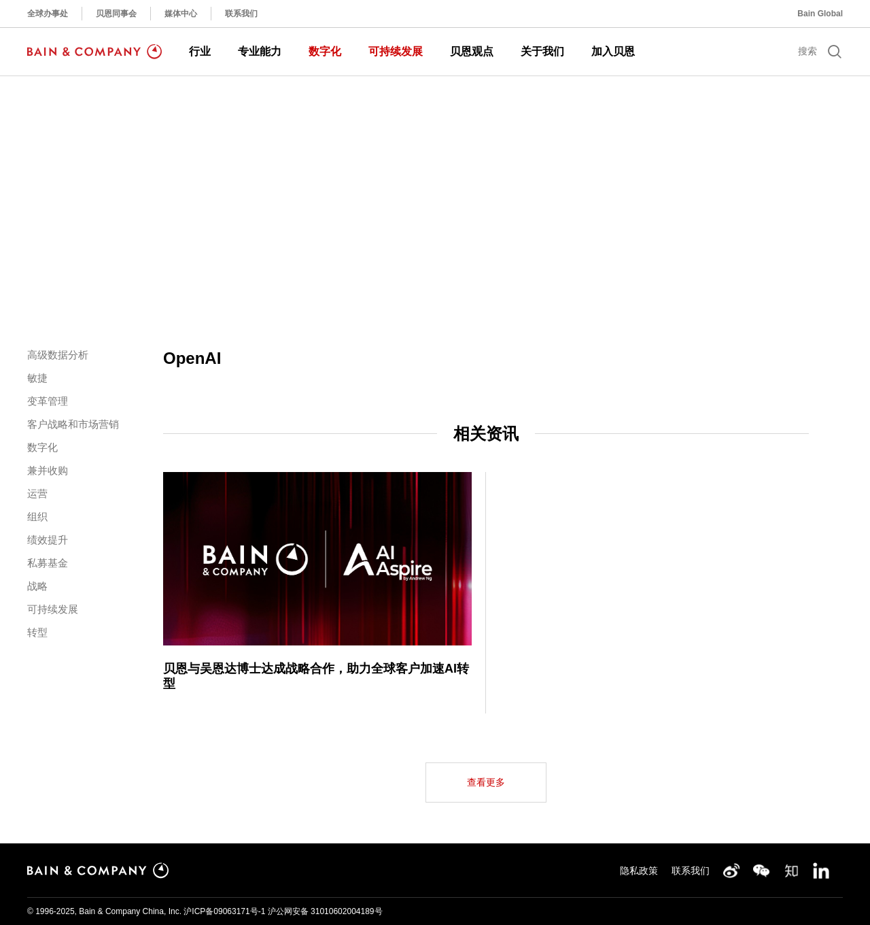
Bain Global (820, 13)
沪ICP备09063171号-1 (224, 911)
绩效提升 (47, 539)
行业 (200, 51)
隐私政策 (639, 870)
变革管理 (47, 401)
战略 (37, 586)
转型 (37, 632)
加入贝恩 (613, 51)
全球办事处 (47, 13)
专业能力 (259, 51)
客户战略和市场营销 (73, 424)
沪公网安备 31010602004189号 (325, 911)
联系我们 (241, 13)
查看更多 (486, 782)
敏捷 (37, 378)
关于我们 (542, 51)
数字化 (325, 51)
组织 (37, 516)
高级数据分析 (57, 354)
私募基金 (47, 563)
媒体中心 (180, 13)
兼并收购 (47, 470)
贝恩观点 (471, 51)
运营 (37, 493)
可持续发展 (395, 51)
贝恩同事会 (116, 13)
